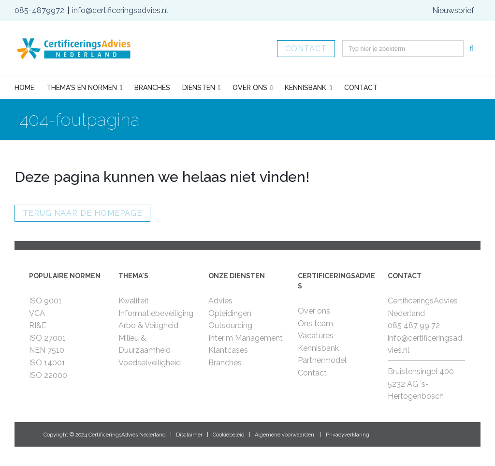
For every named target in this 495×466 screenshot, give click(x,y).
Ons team (315, 323)
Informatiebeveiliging (155, 313)
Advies (220, 300)
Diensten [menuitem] (198, 87)
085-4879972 (39, 10)
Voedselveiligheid (149, 362)
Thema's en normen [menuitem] (81, 87)
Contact (306, 48)
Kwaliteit (133, 300)
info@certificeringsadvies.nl (120, 10)
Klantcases (228, 350)
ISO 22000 (48, 375)
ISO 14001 (47, 362)
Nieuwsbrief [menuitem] (453, 10)
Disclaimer (189, 435)
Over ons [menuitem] (250, 87)
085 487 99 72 (414, 325)
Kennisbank (318, 348)
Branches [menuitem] (152, 87)
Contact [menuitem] (361, 87)
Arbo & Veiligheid (148, 325)
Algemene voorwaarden (284, 435)
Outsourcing (230, 325)
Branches (225, 362)
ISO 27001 (47, 338)
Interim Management (245, 338)
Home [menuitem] (24, 87)
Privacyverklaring (347, 435)
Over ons (314, 311)
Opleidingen (229, 313)
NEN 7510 (46, 350)
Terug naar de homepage (82, 213)
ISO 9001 (45, 300)
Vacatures (316, 335)
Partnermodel (322, 360)
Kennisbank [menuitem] (305, 87)
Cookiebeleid (229, 435)
